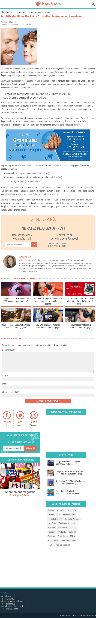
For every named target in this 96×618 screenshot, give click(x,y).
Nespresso (62, 527)
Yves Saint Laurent (69, 540)
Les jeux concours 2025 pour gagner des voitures (68, 462)
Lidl (73, 523)
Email (4, 383)
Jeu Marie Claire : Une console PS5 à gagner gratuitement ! (15, 299)
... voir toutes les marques (59, 545)
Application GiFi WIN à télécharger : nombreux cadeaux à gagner (70, 482)
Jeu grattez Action (10, 609)
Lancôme (52, 523)
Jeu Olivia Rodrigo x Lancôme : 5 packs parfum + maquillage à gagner (48, 301)
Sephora (51, 536)
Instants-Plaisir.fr (55, 519)
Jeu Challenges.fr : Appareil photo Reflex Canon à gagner (48, 326)
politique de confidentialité (57, 345)
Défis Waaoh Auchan (11, 599)
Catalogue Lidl (8, 596)
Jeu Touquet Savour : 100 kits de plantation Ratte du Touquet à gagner (80, 301)
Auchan (51, 510)
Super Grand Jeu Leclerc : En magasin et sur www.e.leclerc (68, 492)
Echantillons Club (7, 12)
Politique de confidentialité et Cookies (84, 616)
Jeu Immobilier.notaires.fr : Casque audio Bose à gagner (80, 326)
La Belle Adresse (72, 519)
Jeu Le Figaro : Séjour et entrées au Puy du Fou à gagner (16, 326)
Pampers (51, 532)
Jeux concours (20, 12)
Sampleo (72, 532)
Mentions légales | (66, 616)
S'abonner (30, 448)
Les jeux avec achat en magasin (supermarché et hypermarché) (69, 472)
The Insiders (64, 523)
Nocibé (62, 68)
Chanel (51, 514)
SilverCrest (62, 536)
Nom (4, 375)
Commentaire (8, 350)
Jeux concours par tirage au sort (38, 12)
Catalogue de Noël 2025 (12, 606)
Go (34, 245)
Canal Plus (72, 510)
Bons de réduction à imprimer (14, 601)
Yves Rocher (53, 540)
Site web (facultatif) (10, 392)
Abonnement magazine (20, 493)
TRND (72, 536)
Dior (58, 514)
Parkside (62, 532)
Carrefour (61, 510)
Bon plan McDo (8, 604)
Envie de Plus (69, 514)
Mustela (51, 527)
